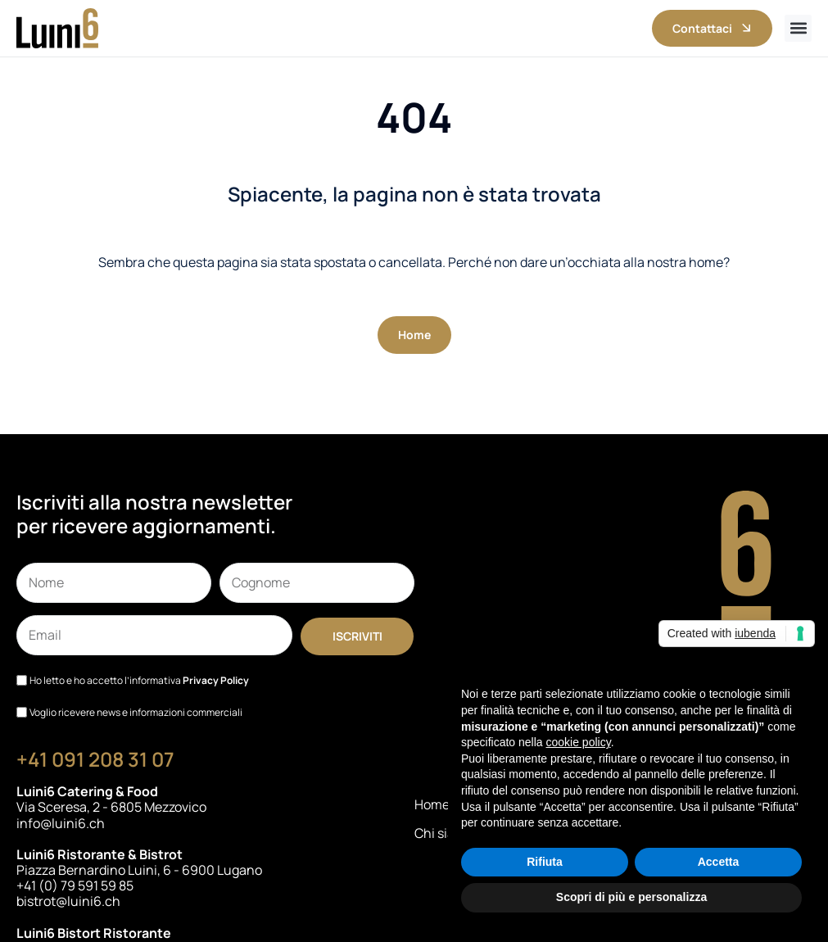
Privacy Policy (216, 680)
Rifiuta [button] (545, 861)
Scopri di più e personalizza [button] (631, 897)
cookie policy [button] (578, 742)
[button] (798, 28)
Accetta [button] (719, 861)
